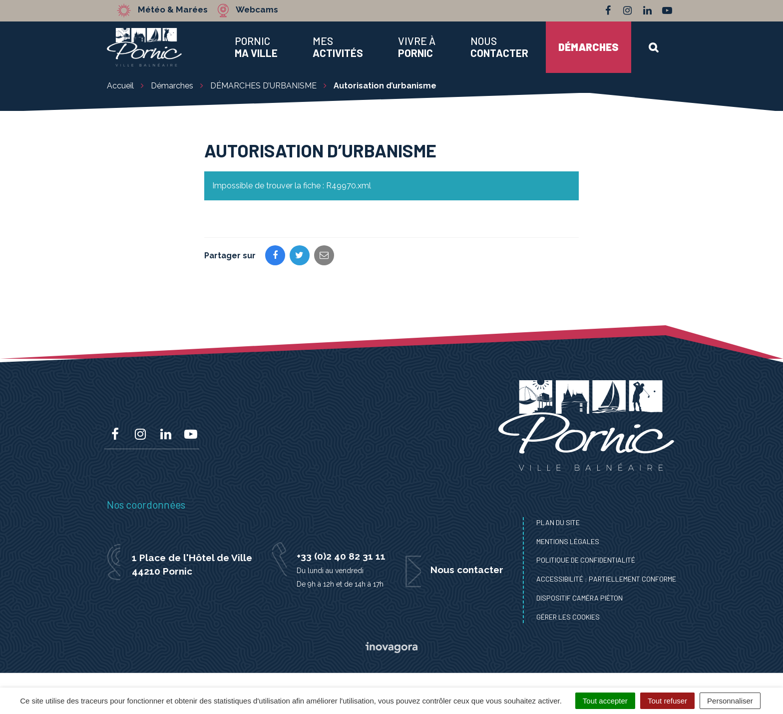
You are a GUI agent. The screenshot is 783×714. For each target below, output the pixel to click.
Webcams (256, 10)
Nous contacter (466, 569)
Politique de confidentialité (585, 560)
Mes (338, 47)
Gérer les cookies (568, 617)
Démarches (588, 46)
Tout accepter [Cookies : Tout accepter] (605, 701)
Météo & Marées (173, 10)
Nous (499, 47)
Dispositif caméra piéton (579, 598)
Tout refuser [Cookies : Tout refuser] (667, 701)
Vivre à (416, 47)
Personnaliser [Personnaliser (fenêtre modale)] (730, 701)
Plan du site (558, 522)
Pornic (256, 47)
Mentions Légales (567, 541)
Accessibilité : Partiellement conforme (606, 579)
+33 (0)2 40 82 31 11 (341, 556)
